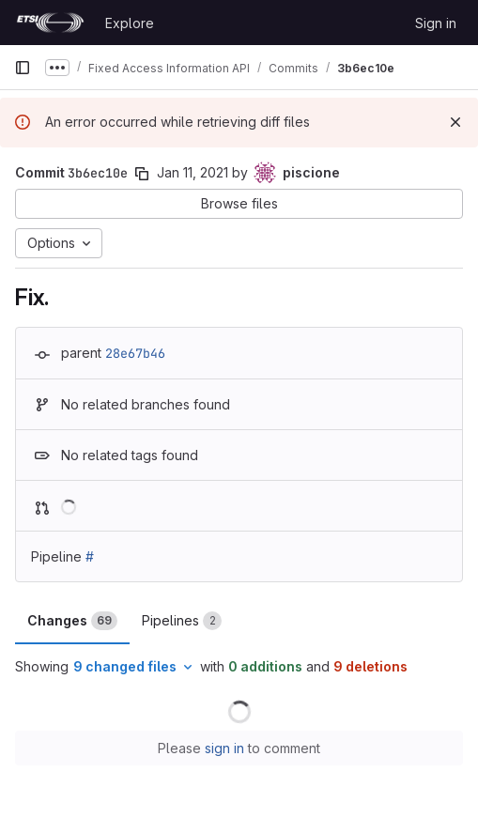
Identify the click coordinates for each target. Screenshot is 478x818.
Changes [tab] (72, 620)
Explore (129, 23)
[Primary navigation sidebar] (23, 68)
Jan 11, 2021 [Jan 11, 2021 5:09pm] (192, 172)
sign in (224, 748)
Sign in (435, 23)
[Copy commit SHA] (142, 173)
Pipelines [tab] (182, 620)
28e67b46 (135, 353)
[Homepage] (50, 23)
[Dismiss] (455, 122)
